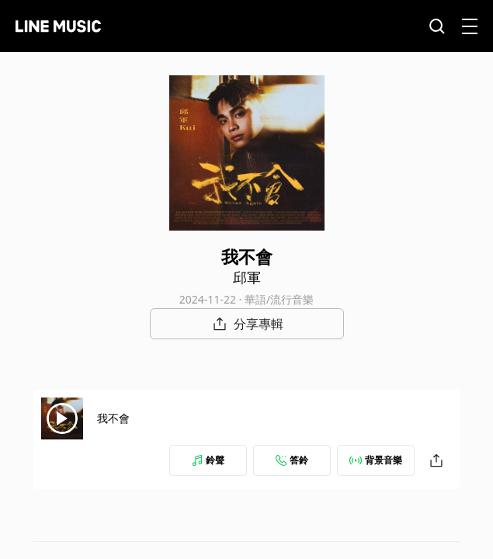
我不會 (113, 418)
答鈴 (292, 460)
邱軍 (247, 277)
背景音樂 (375, 460)
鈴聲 (208, 460)
